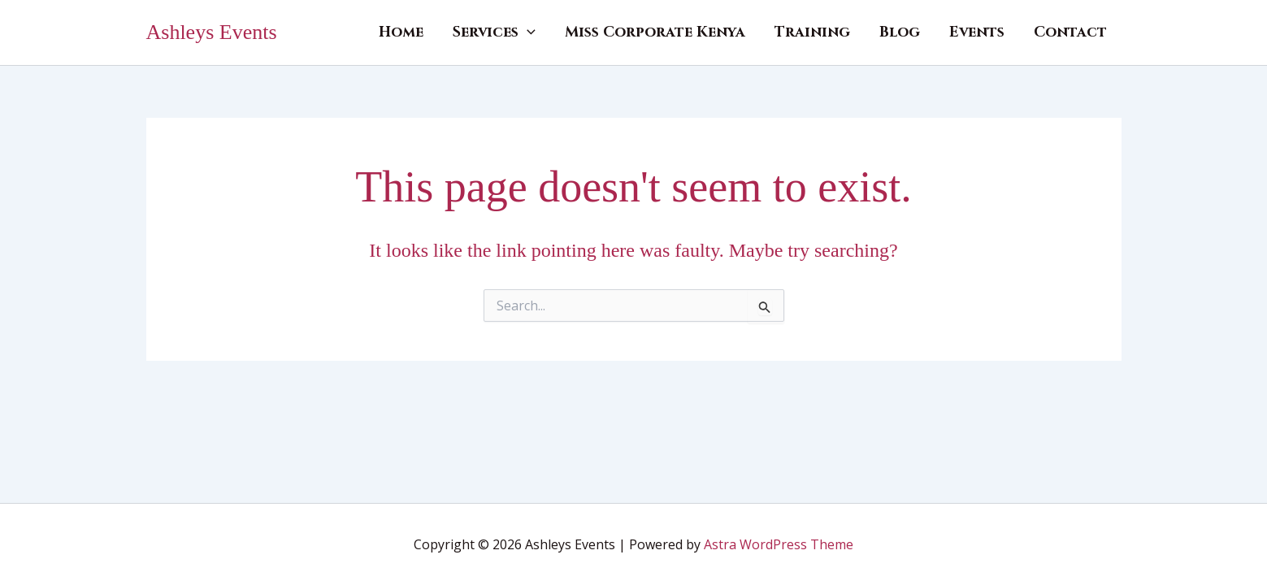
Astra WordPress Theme (778, 544)
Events (976, 32)
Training (812, 32)
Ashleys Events (211, 32)
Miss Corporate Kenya (655, 32)
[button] (527, 32)
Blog (899, 32)
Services (494, 32)
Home (401, 32)
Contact (1070, 32)
